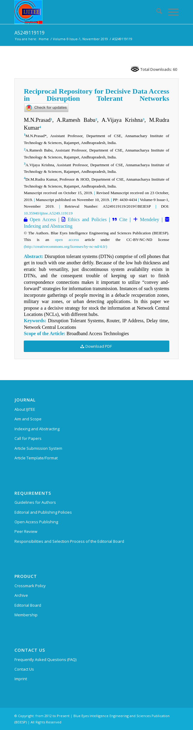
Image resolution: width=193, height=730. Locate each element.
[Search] (156, 12)
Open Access (41, 219)
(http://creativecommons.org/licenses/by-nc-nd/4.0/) (65, 246)
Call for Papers (27, 438)
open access (67, 239)
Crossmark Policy (30, 585)
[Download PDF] (96, 346)
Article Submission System (38, 448)
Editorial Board (27, 605)
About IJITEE (24, 409)
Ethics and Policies (85, 219)
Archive (21, 595)
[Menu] (170, 12)
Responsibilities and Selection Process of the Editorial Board (69, 541)
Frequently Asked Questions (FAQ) (45, 659)
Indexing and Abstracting (48, 226)
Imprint (20, 678)
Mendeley (148, 219)
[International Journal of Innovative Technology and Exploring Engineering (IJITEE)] (80, 12)
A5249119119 (29, 32)
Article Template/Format (36, 458)
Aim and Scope (27, 419)
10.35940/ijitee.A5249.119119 (48, 213)
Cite (123, 219)
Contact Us (24, 669)
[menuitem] (156, 12)
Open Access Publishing (36, 521)
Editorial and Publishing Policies (43, 512)
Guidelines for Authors (35, 502)
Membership (26, 614)
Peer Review (25, 531)
